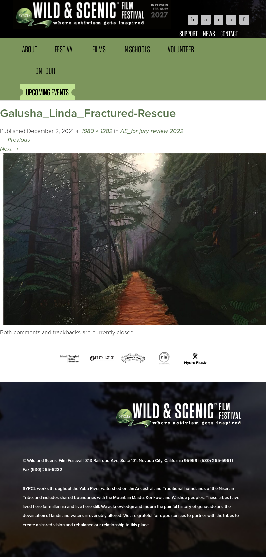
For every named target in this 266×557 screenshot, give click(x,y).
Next (9, 148)
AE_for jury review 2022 (151, 131)
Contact (229, 33)
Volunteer (181, 49)
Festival (65, 49)
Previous (15, 140)
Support (188, 33)
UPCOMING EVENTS (47, 92)
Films (99, 49)
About (29, 49)
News (209, 33)
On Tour (45, 71)
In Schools (136, 49)
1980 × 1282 (97, 131)
